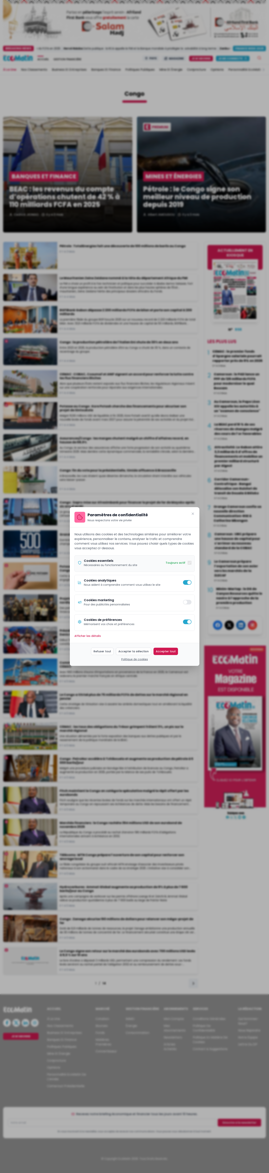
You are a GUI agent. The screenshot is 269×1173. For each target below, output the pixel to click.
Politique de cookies (134, 659)
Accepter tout (166, 651)
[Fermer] (192, 513)
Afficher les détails (87, 636)
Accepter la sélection (133, 651)
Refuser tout (102, 651)
